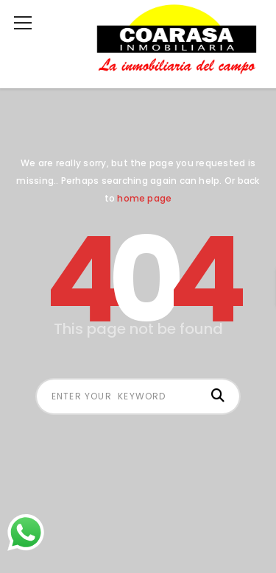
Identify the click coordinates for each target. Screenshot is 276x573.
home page (144, 198)
